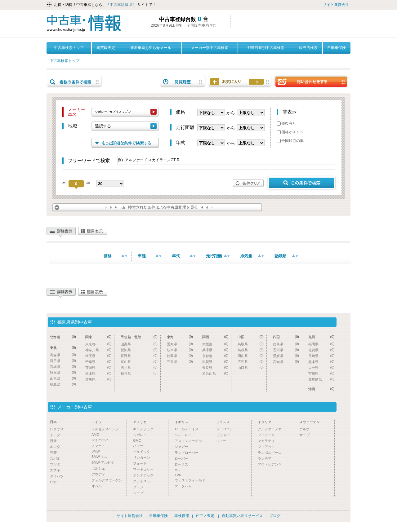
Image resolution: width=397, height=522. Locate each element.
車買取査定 (105, 48)
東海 (180, 337)
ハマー (138, 446)
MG (177, 470)
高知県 (286, 362)
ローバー (181, 458)
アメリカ (140, 422)
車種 (149, 256)
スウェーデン (309, 422)
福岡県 (321, 344)
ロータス (181, 464)
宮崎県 (321, 373)
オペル (96, 486)
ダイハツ (57, 476)
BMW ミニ (99, 456)
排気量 (252, 256)
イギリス (181, 422)
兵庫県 (215, 350)
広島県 (251, 362)
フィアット (266, 447)
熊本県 (321, 362)
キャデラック (143, 429)
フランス (223, 422)
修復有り (286, 123)
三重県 (180, 362)
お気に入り (256, 82)
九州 (321, 337)
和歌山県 (215, 373)
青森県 (63, 355)
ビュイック (141, 451)
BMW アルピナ (102, 462)
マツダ (55, 464)
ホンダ (55, 447)
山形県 (63, 378)
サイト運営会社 (336, 4)
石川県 (139, 367)
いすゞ (55, 482)
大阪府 (215, 344)
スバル (55, 458)
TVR (178, 475)
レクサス (57, 429)
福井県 (139, 373)
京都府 (215, 356)
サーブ (304, 435)
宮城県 (63, 367)
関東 (98, 337)
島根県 (251, 350)
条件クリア (248, 183)
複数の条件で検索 (74, 82)
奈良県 (215, 367)
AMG (95, 434)
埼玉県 (98, 356)
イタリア (264, 422)
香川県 (286, 350)
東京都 (98, 344)
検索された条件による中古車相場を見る (157, 207)
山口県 (251, 367)
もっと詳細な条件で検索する (125, 143)
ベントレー (183, 435)
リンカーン (141, 457)
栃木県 (98, 373)
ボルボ (304, 429)
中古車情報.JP (122, 4)
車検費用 (181, 516)
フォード (140, 463)
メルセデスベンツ (105, 429)
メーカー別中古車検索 (209, 48)
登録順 (286, 256)
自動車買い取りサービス (242, 516)
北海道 (63, 337)
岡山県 (251, 356)
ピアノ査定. (205, 516)
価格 (115, 256)
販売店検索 (308, 48)
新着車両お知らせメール (150, 48)
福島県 (63, 384)
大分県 (321, 367)
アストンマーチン (188, 441)
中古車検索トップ (69, 48)
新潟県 (139, 350)
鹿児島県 (321, 379)
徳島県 (286, 344)
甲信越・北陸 (139, 337)
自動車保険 (336, 48)
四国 (286, 337)
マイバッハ (100, 440)
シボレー (140, 435)
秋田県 (63, 372)
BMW (95, 451)
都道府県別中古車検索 (265, 48)
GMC (137, 440)
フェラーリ (266, 435)
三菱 (53, 452)
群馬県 (98, 379)
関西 (215, 337)
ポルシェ (98, 468)
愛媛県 (286, 356)
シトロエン (224, 429)
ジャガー (181, 447)
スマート (98, 446)
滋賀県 (215, 362)
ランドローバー (186, 452)
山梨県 (139, 344)
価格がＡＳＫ (290, 132)
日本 (53, 422)
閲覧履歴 (182, 82)
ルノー (221, 441)
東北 (63, 348)
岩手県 (63, 361)
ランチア (264, 458)
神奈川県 (98, 350)
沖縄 (321, 389)
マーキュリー (143, 469)
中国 (251, 337)
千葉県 (98, 362)
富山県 (139, 362)
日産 (53, 441)
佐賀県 (321, 350)
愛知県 (180, 344)
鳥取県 (251, 344)
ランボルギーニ (270, 452)
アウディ (98, 474)
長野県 (139, 356)
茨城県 (98, 367)
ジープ (138, 493)
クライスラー (143, 481)
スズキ (55, 470)
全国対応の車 (290, 141)
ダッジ (138, 487)
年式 (183, 256)
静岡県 (180, 356)
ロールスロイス (186, 429)
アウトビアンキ (270, 464)
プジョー (223, 435)
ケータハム (183, 486)
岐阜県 (180, 350)
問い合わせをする (311, 81)
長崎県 (321, 356)
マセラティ (266, 441)
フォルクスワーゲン (106, 480)
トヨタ (55, 435)
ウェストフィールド (190, 480)
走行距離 (218, 256)
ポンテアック (143, 475)
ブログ (274, 516)
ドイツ (96, 422)
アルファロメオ (270, 429)
